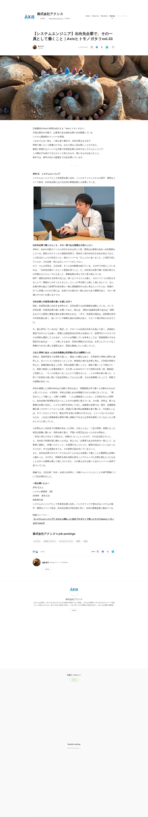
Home (88, 16)
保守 (78, 541)
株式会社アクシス (50, 14)
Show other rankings (73, 748)
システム (37, 541)
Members (104, 16)
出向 (86, 541)
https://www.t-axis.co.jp (56, 18)
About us (95, 16)
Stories (112, 16)
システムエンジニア (66, 541)
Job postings (122, 16)
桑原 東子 (41, 46)
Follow (42, 18)
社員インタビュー (50, 541)
